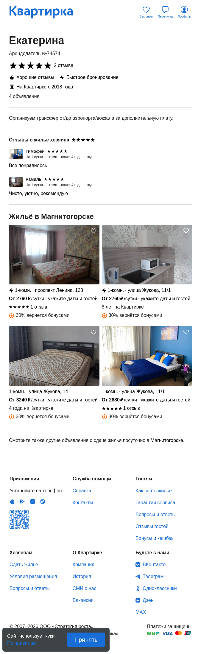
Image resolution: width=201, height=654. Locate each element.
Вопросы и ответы (155, 514)
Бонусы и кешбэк (154, 538)
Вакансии (83, 600)
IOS (12, 501)
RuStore (42, 501)
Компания (83, 564)
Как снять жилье (153, 490)
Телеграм (153, 576)
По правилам (21, 641)
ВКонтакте (154, 564)
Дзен (148, 600)
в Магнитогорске (165, 440)
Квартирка (45, 11)
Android (22, 501)
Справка (82, 490)
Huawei (32, 501)
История (82, 576)
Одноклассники (160, 588)
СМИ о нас (84, 588)
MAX (140, 612)
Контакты (83, 502)
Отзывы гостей (151, 526)
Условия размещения (33, 576)
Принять (86, 639)
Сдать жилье (24, 564)
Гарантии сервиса (155, 502)
